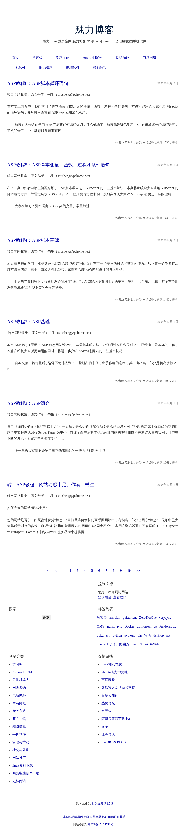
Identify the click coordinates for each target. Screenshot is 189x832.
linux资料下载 (22, 765)
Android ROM (93, 57)
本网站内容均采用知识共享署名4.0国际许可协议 (94, 817)
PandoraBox (167, 626)
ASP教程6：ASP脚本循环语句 (37, 83)
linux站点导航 (111, 664)
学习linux (63, 57)
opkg (100, 635)
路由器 (124, 644)
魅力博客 (94, 30)
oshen (105, 726)
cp (155, 626)
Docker (129, 626)
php (119, 626)
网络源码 (122, 57)
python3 (129, 635)
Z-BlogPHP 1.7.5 (102, 803)
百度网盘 (108, 680)
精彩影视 (99, 67)
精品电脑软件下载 (25, 773)
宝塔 (147, 635)
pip (140, 635)
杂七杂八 (19, 711)
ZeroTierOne (148, 617)
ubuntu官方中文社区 (116, 672)
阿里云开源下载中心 (116, 719)
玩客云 (102, 617)
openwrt (102, 644)
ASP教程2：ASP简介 (28, 403)
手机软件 (19, 67)
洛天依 (106, 711)
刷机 (113, 644)
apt (168, 635)
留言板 (37, 57)
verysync (165, 617)
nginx (111, 626)
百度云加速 (109, 695)
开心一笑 (19, 719)
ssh (108, 635)
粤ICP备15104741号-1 (102, 824)
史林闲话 (19, 781)
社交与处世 (20, 750)
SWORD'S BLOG (113, 742)
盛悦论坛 (108, 703)
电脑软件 (73, 67)
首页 (15, 57)
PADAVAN (152, 644)
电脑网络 (149, 57)
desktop (158, 635)
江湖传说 (108, 734)
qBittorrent (144, 626)
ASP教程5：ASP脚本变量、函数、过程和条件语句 (58, 164)
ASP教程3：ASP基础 (28, 321)
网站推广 (19, 757)
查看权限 (119, 597)
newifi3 (137, 644)
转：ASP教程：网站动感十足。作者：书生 (50, 484)
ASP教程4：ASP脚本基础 (33, 240)
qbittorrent (130, 617)
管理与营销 (20, 742)
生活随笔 (19, 703)
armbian (114, 617)
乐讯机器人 (20, 680)
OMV (101, 626)
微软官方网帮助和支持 (118, 687)
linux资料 (46, 67)
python (117, 635)
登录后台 (104, 597)
